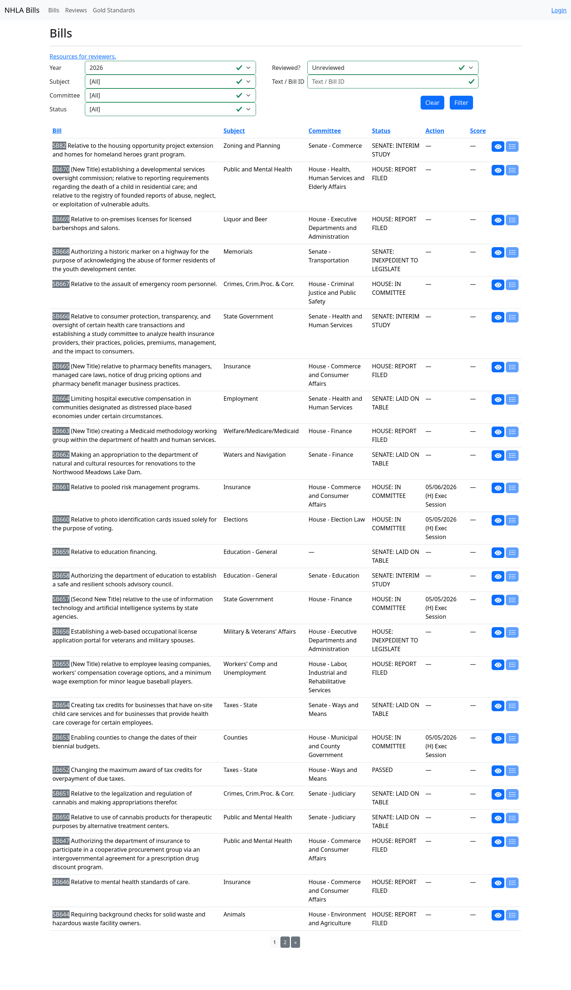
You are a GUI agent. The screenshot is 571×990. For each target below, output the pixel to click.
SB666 (61, 316)
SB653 (61, 737)
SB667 (61, 284)
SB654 (61, 705)
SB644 (61, 914)
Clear (432, 103)
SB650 (61, 817)
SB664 (61, 399)
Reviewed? (286, 68)
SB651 (61, 793)
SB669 (61, 219)
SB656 (61, 631)
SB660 (61, 519)
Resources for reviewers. (83, 56)
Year (56, 68)
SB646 (61, 882)
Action (434, 131)
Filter (461, 103)
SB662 (61, 455)
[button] (498, 146)
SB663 (61, 431)
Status (58, 109)
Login (559, 10)
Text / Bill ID (288, 82)
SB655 (61, 664)
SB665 (61, 366)
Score (478, 131)
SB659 (61, 552)
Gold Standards (114, 10)
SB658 (61, 575)
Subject (60, 82)
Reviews (76, 10)
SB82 (59, 146)
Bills (53, 10)
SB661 (61, 487)
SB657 (61, 599)
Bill (57, 131)
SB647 (61, 841)
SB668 (61, 252)
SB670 (61, 169)
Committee (65, 95)
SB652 (61, 770)
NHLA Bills (22, 10)
